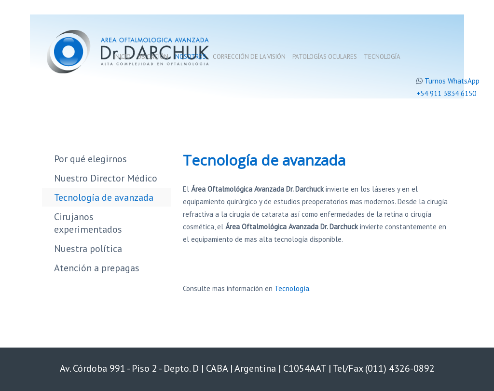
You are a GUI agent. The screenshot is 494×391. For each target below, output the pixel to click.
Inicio (122, 57)
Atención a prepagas (96, 268)
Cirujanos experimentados (88, 223)
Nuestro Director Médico (105, 178)
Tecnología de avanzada (103, 197)
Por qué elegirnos (90, 159)
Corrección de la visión (249, 57)
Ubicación (152, 57)
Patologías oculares (324, 57)
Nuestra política (88, 248)
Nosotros (190, 57)
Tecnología (382, 57)
